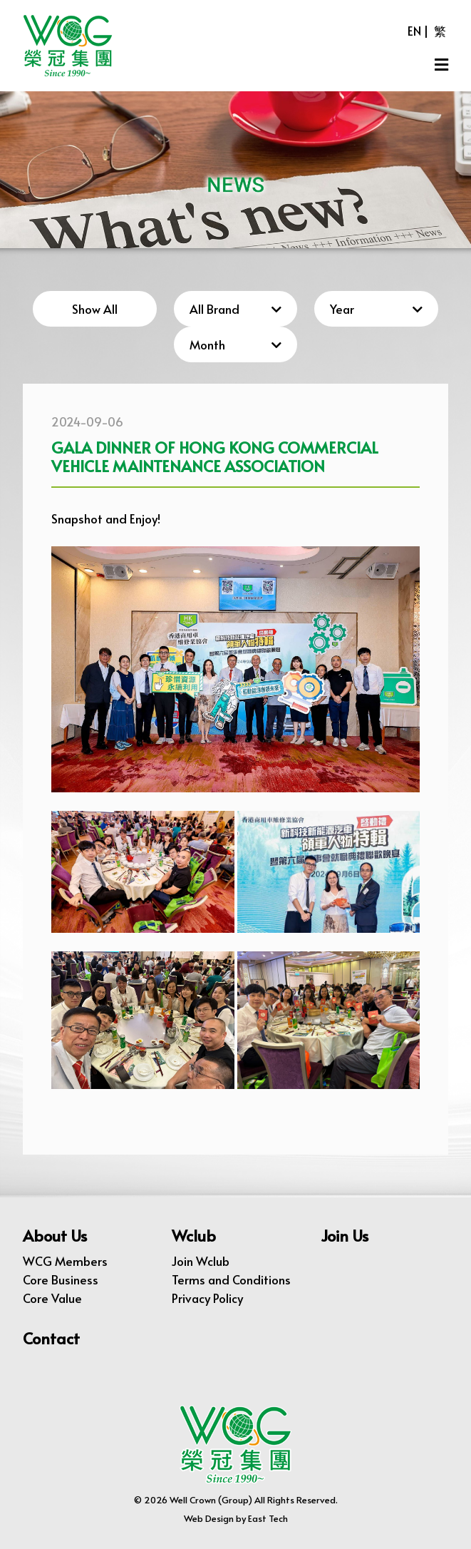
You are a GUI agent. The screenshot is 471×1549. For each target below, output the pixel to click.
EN (414, 30)
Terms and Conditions (231, 1279)
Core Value (52, 1298)
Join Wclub (200, 1260)
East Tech (268, 1518)
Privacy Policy (207, 1298)
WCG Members (65, 1260)
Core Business (60, 1279)
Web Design (209, 1518)
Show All (95, 308)
